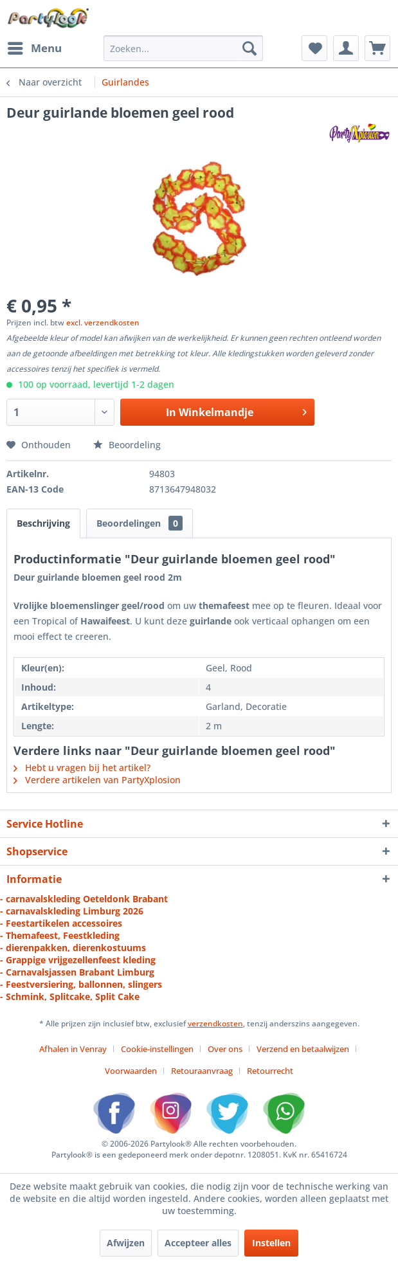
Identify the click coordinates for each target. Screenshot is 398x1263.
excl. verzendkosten (103, 322)
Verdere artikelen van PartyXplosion (97, 780)
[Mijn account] (346, 48)
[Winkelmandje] (377, 48)
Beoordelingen (139, 523)
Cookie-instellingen (157, 1049)
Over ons (225, 1049)
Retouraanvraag (202, 1071)
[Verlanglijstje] (314, 48)
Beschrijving (43, 523)
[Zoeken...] (183, 48)
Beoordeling (127, 445)
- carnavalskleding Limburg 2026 (71, 911)
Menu (35, 46)
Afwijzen (126, 1243)
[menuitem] (34, 48)
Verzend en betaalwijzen (303, 1049)
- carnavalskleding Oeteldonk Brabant (84, 899)
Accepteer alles (198, 1243)
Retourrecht (270, 1071)
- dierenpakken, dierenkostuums (73, 947)
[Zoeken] (249, 48)
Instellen (271, 1243)
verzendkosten (215, 1023)
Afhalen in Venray (73, 1049)
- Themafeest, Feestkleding (60, 935)
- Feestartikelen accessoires (61, 923)
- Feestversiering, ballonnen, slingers (81, 984)
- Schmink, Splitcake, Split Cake (70, 996)
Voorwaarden (131, 1071)
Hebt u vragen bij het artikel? (82, 767)
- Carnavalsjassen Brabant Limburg (77, 972)
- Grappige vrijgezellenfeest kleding (78, 960)
